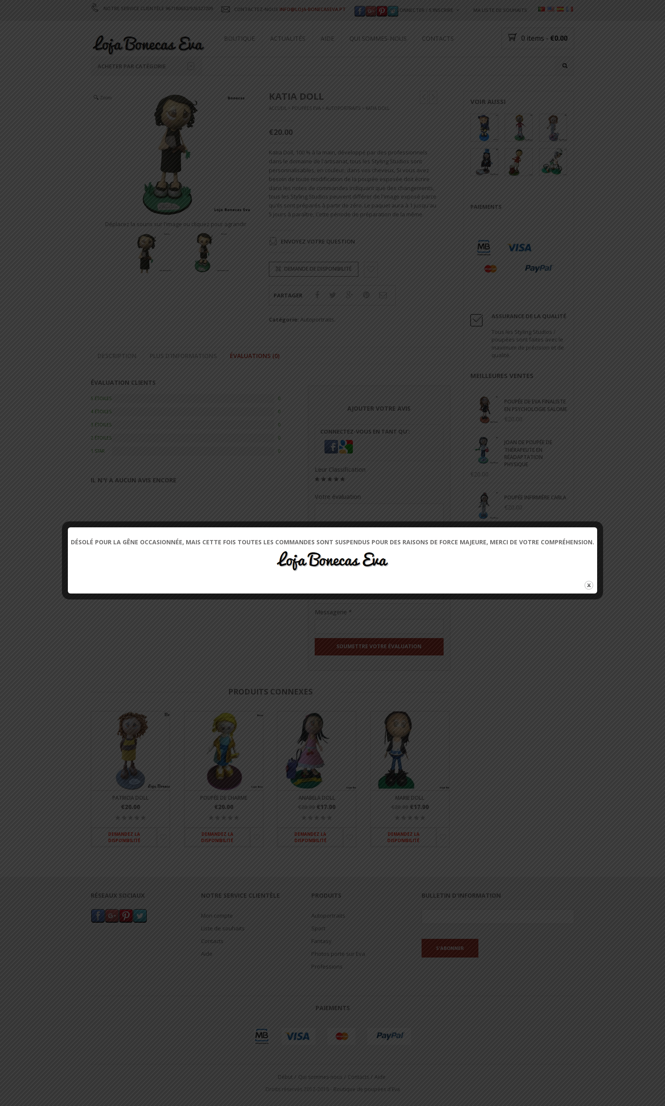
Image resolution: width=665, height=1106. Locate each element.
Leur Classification (340, 469)
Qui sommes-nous (378, 38)
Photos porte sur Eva (338, 954)
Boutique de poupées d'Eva (366, 1089)
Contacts (438, 38)
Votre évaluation (338, 497)
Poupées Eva (306, 109)
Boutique (239, 38)
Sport (318, 928)
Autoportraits (343, 109)
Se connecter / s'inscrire (421, 10)
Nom (324, 582)
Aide (327, 38)
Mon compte (217, 916)
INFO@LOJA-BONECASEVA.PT (312, 9)
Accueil (278, 109)
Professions (327, 967)
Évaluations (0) (254, 356)
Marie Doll (409, 797)
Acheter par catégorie (146, 66)
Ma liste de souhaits (500, 10)
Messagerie (333, 612)
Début (285, 1077)
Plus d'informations (183, 356)
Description (117, 356)
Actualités (287, 38)
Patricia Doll (130, 797)
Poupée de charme (223, 797)
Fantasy (321, 941)
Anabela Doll (317, 797)
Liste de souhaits (223, 928)
